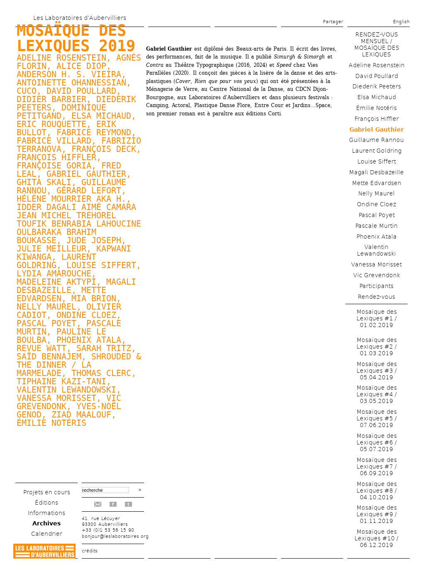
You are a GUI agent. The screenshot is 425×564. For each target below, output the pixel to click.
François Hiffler (376, 118)
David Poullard (81, 91)
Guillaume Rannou (376, 140)
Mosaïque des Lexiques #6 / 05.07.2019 (377, 442)
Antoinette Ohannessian (71, 83)
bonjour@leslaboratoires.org (115, 536)
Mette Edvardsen (376, 183)
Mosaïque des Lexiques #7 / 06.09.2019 (377, 466)
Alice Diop (81, 66)
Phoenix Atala (88, 340)
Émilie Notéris (51, 423)
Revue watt (41, 348)
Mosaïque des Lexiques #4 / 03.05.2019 (377, 394)
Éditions (46, 502)
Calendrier (46, 533)
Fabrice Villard (54, 141)
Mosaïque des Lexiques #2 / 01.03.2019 (377, 346)
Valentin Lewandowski (66, 390)
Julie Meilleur (51, 249)
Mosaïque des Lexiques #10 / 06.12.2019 (376, 538)
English (401, 21)
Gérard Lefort (88, 190)
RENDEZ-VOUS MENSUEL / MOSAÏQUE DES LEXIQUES (376, 44)
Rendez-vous (376, 296)
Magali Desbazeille (376, 172)
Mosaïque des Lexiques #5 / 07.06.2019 (377, 418)
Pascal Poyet (46, 323)
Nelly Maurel (46, 307)
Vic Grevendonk (376, 275)
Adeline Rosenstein (377, 65)
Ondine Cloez (86, 315)
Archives (46, 523)
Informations (46, 513)
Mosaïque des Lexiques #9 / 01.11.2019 (377, 514)
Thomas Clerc (101, 373)
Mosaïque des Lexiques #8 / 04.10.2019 (377, 491)
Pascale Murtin (376, 225)
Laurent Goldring (376, 150)
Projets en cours (46, 492)
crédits (90, 551)
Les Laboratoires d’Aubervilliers (79, 18)
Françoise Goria (54, 166)
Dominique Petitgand (61, 112)
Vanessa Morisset (376, 264)
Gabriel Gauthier (86, 174)
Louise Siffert (101, 265)
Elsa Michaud (101, 116)
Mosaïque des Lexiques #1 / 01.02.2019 (377, 318)
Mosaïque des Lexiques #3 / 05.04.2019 (377, 371)
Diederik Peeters (376, 86)
